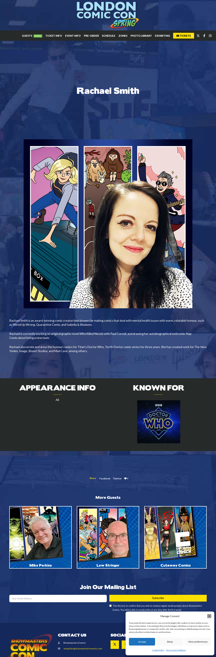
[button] (209, 616)
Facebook (104, 478)
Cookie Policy (158, 650)
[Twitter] (197, 36)
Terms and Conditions (176, 650)
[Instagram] (209, 36)
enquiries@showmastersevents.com (83, 648)
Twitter (117, 478)
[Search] (190, 36)
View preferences (198, 641)
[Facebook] (203, 36)
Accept (142, 641)
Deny (170, 641)
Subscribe (158, 598)
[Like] (125, 478)
